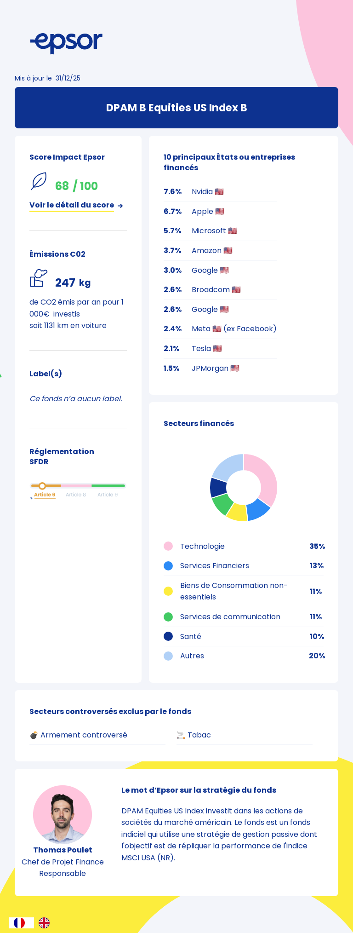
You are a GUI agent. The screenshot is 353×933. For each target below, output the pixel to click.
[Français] (21, 922)
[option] (46, 922)
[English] (46, 922)
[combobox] (21, 922)
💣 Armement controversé (78, 735)
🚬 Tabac (193, 735)
